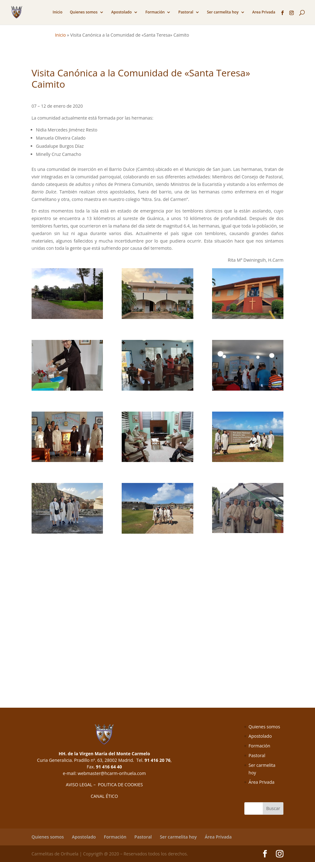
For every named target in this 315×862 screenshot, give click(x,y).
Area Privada (263, 12)
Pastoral (185, 12)
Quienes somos (84, 12)
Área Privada (262, 782)
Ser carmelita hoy (222, 12)
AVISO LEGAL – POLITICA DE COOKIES (104, 785)
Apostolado (121, 12)
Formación (155, 12)
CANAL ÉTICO (104, 796)
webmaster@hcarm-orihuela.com (112, 773)
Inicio (57, 12)
